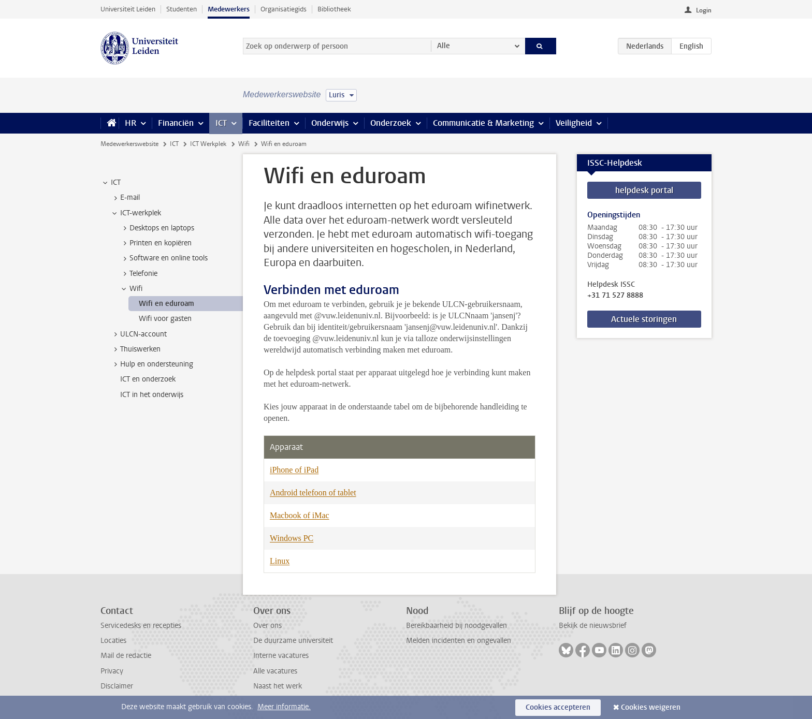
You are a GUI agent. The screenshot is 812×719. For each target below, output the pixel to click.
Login (704, 10)
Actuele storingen (644, 319)
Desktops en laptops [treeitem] (157, 228)
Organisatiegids (283, 9)
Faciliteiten (269, 123)
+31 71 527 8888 (615, 295)
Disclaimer (116, 686)
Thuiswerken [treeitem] (135, 349)
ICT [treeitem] (111, 183)
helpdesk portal (644, 190)
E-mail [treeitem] (125, 198)
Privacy (111, 671)
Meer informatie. (284, 707)
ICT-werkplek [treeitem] (135, 213)
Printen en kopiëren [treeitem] (156, 243)
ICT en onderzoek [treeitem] (148, 379)
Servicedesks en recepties (140, 625)
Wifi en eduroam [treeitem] (166, 304)
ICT (221, 123)
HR (130, 123)
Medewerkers (229, 9)
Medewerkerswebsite (129, 144)
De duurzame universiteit (293, 640)
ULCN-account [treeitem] (138, 334)
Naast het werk (277, 686)
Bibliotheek (334, 9)
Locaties (113, 640)
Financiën (176, 123)
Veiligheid (574, 123)
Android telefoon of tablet (313, 492)
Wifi (244, 144)
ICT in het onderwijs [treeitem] (151, 395)
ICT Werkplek (208, 144)
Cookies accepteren (558, 707)
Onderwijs (330, 123)
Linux (279, 560)
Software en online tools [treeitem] (164, 258)
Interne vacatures (281, 656)
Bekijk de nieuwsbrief (593, 625)
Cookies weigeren (650, 707)
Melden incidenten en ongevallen (458, 640)
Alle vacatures (275, 671)
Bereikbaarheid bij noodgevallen (456, 625)
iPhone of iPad (294, 469)
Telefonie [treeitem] (138, 274)
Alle (443, 46)
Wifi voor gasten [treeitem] (165, 319)
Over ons (267, 625)
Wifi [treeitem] (131, 289)
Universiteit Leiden (127, 9)
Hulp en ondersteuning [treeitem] (151, 364)
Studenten (181, 9)
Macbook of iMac (299, 515)
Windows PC (291, 538)
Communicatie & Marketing (483, 123)
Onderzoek (390, 123)
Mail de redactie (125, 656)
